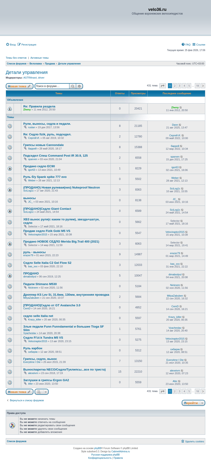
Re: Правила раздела (39, 106)
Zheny (27, 109)
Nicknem (33, 287)
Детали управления (27, 72)
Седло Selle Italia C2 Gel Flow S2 (47, 262)
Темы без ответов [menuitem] (16, 57)
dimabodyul (29, 276)
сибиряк (33, 351)
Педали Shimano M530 (40, 284)
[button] (162, 85)
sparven (32, 159)
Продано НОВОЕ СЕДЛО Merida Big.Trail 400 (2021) (61, 241)
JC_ (30, 201)
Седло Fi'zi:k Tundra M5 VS (43, 337)
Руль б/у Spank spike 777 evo (45, 177)
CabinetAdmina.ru (120, 451)
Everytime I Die (32, 362)
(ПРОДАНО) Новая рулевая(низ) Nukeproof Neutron (61, 187)
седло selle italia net (38, 316)
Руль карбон (32, 348)
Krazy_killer (34, 319)
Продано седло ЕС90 (39, 166)
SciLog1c (28, 190)
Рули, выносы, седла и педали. (47, 123)
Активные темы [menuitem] (39, 57)
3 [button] (179, 85)
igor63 (31, 169)
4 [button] (184, 85)
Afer (30, 383)
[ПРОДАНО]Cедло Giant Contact (47, 208)
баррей (32, 148)
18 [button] (197, 85)
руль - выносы (34, 252)
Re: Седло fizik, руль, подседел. (47, 134)
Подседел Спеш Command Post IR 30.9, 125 (55, 155)
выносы (29, 198)
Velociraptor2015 (37, 234)
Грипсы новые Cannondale (43, 145)
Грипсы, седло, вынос (40, 359)
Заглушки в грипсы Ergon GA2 (46, 380)
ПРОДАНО (31, 273)
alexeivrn (33, 373)
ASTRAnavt (29, 77)
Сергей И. (34, 138)
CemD (26, 308)
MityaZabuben (31, 297)
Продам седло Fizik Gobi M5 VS (46, 231)
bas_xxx (32, 266)
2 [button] (174, 85)
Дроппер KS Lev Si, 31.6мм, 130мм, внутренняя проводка (66, 294)
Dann (175, 124)
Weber (32, 180)
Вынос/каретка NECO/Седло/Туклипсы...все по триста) (64, 369)
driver (41, 77)
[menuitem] (11, 44)
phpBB (97, 448)
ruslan (31, 127)
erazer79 (28, 255)
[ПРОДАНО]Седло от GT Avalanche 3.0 (51, 305)
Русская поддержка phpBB (105, 454)
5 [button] (189, 85)
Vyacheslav (29, 333)
